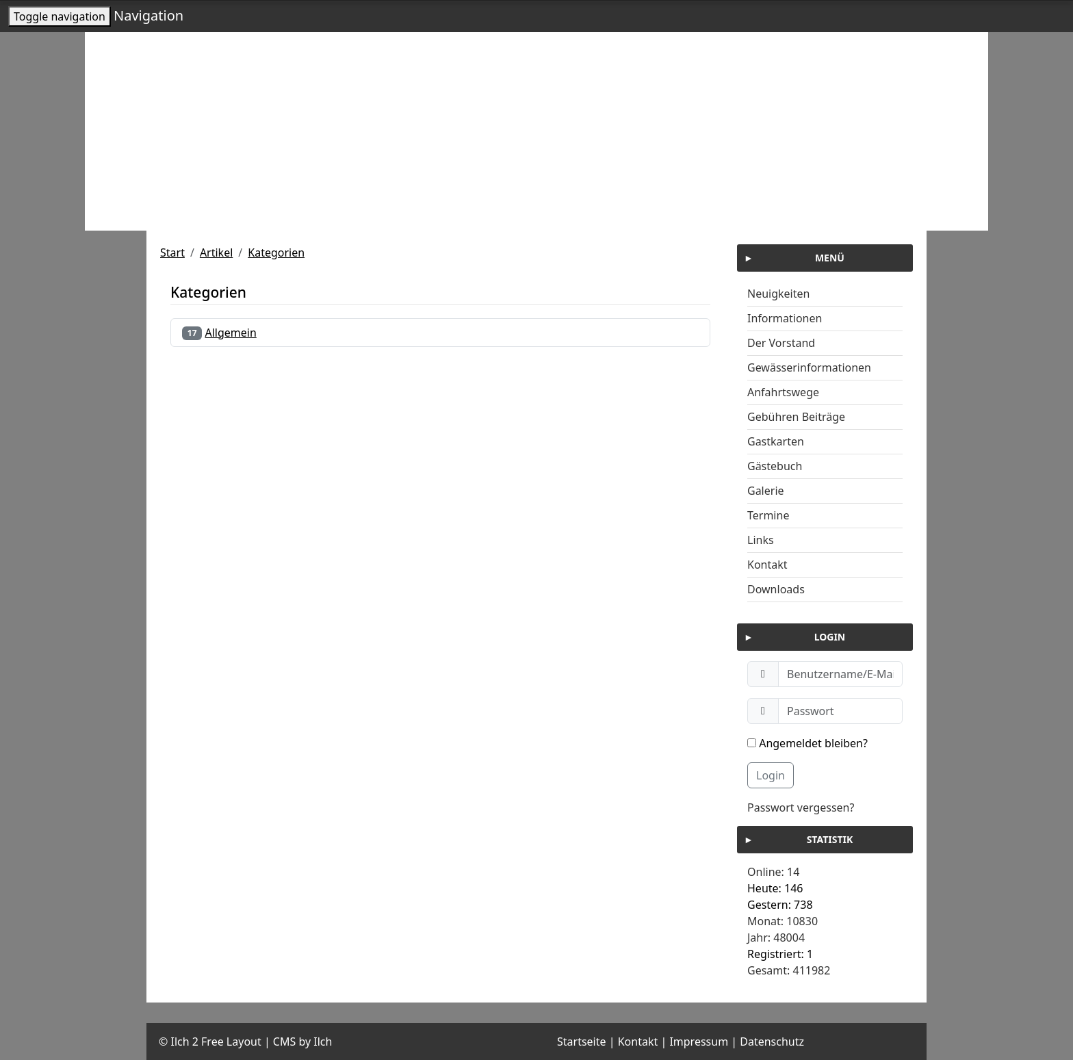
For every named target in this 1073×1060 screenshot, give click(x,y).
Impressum (698, 1041)
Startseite (581, 1041)
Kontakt (767, 564)
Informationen (784, 318)
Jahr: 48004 (776, 937)
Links (760, 539)
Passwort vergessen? (800, 807)
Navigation (148, 15)
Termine (768, 515)
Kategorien (276, 252)
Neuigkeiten (778, 293)
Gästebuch (774, 466)
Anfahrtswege (783, 392)
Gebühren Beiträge (796, 416)
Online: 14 (773, 871)
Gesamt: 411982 (788, 970)
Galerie (765, 490)
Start (172, 252)
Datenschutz (772, 1041)
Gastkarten (775, 441)
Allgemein (231, 332)
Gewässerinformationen (809, 367)
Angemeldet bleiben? (807, 743)
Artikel (216, 252)
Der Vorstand (781, 342)
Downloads (776, 589)
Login (770, 775)
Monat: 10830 (782, 921)
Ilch (322, 1041)
